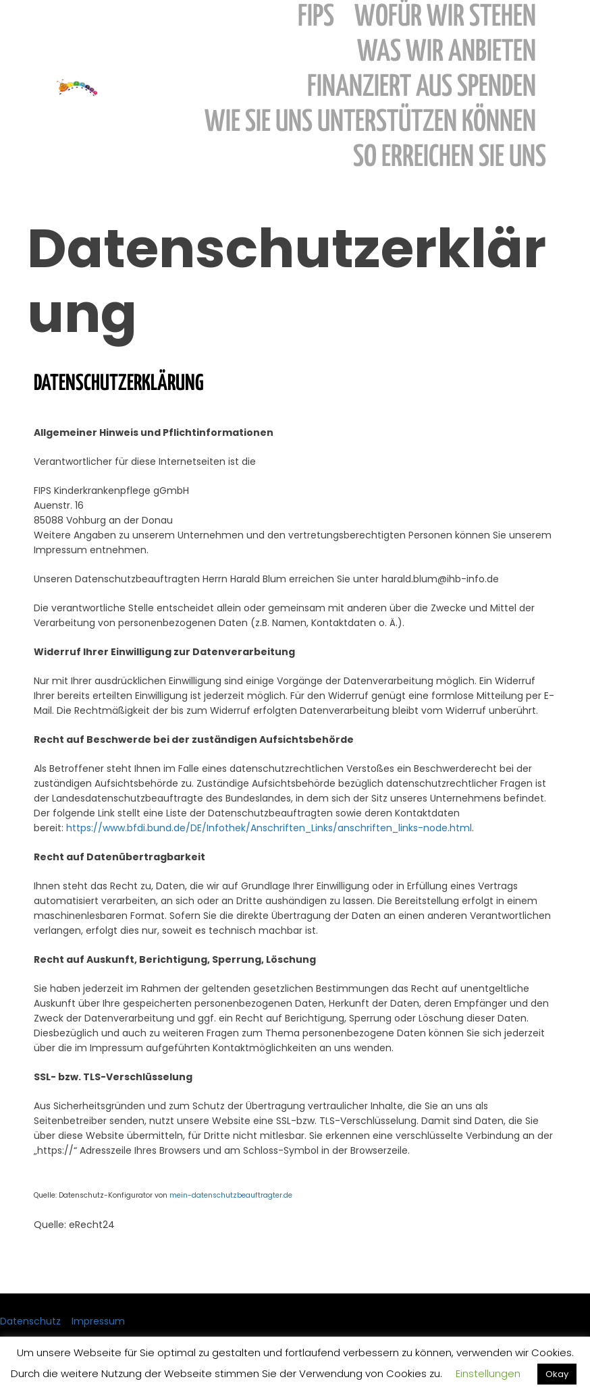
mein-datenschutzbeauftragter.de (230, 1195)
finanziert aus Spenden (421, 87)
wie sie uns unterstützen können (370, 122)
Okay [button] (556, 1374)
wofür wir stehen (445, 17)
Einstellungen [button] (488, 1373)
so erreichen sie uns (449, 157)
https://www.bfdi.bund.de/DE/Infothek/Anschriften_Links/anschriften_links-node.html (269, 828)
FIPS (316, 17)
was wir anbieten (446, 52)
